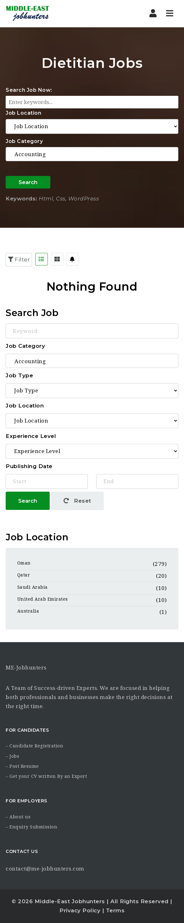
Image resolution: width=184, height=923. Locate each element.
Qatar (23, 574)
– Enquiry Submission (31, 826)
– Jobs (12, 756)
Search (28, 182)
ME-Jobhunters (26, 667)
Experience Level (31, 436)
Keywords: (21, 198)
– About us (18, 816)
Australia (28, 611)
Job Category (24, 141)
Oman (24, 562)
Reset (77, 501)
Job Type (19, 375)
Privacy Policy (79, 910)
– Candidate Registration (34, 745)
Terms (115, 910)
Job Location (23, 113)
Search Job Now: (29, 90)
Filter (19, 259)
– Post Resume (22, 766)
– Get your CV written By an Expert (46, 776)
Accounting (92, 154)
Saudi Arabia (32, 587)
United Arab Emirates (42, 599)
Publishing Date (29, 466)
